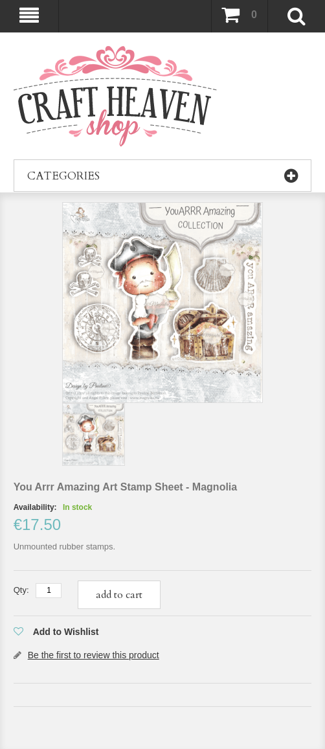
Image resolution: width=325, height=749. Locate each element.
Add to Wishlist (66, 632)
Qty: (21, 590)
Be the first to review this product (93, 655)
